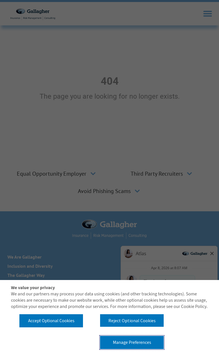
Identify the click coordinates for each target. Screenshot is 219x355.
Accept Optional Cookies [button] (51, 321)
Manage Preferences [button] (132, 342)
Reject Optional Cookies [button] (132, 320)
